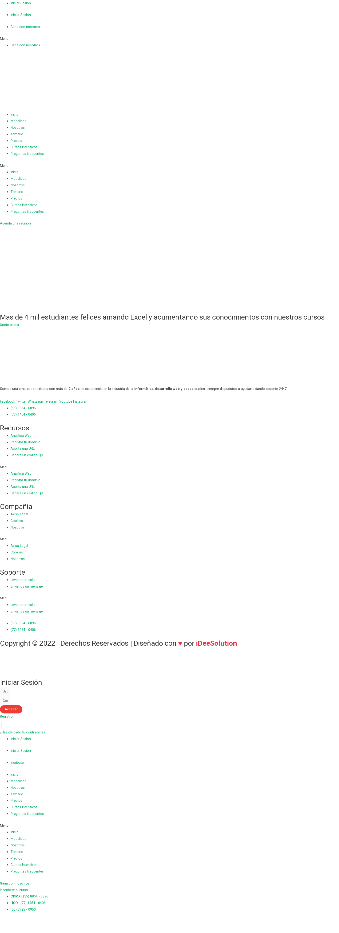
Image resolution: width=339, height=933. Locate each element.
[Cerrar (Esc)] (4, 924)
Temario (17, 134)
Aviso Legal (19, 514)
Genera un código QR (27, 455)
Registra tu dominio (26, 442)
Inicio (15, 114)
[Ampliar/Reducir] (35, 924)
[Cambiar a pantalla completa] (25, 924)
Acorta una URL (23, 448)
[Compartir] (15, 924)
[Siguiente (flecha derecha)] (15, 930)
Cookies (17, 521)
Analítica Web (21, 435)
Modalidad (18, 121)
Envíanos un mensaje (27, 586)
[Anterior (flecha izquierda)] (4, 930)
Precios (16, 141)
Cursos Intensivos (25, 147)
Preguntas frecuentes (27, 154)
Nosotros (18, 127)
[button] (169, 39)
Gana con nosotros (26, 27)
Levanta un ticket (24, 580)
